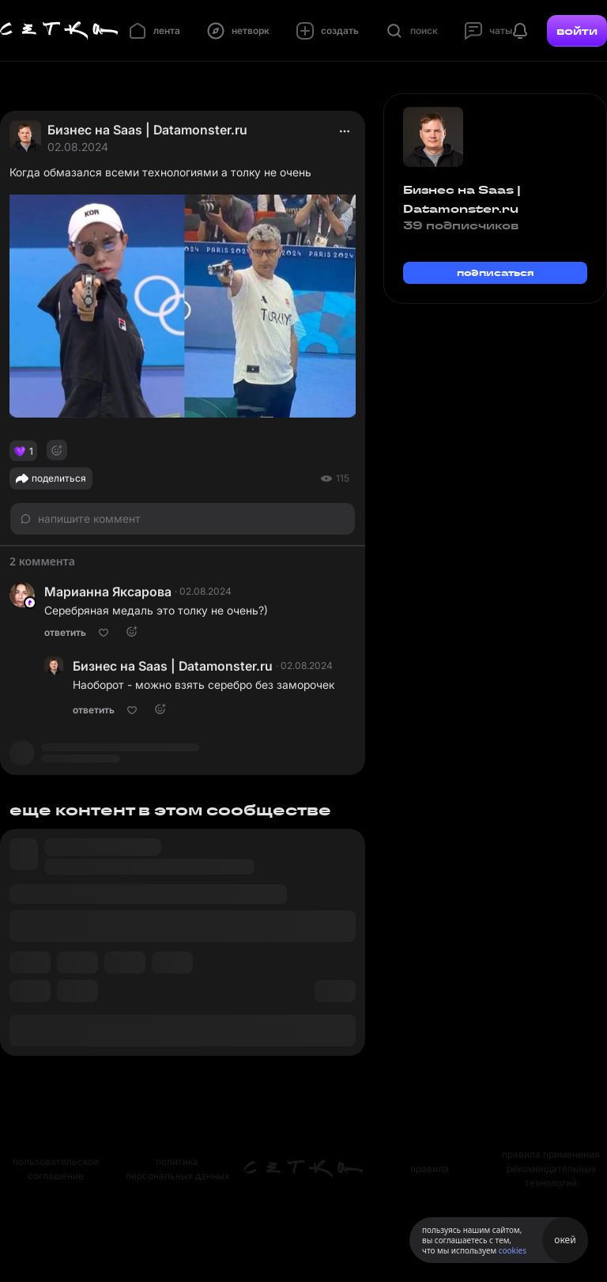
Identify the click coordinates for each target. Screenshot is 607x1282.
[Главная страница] (59, 30)
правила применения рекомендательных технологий (551, 1168)
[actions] (345, 131)
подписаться (495, 272)
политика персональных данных (177, 1168)
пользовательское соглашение (56, 1168)
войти (577, 31)
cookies (512, 1250)
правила (429, 1168)
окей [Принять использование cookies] (564, 1239)
